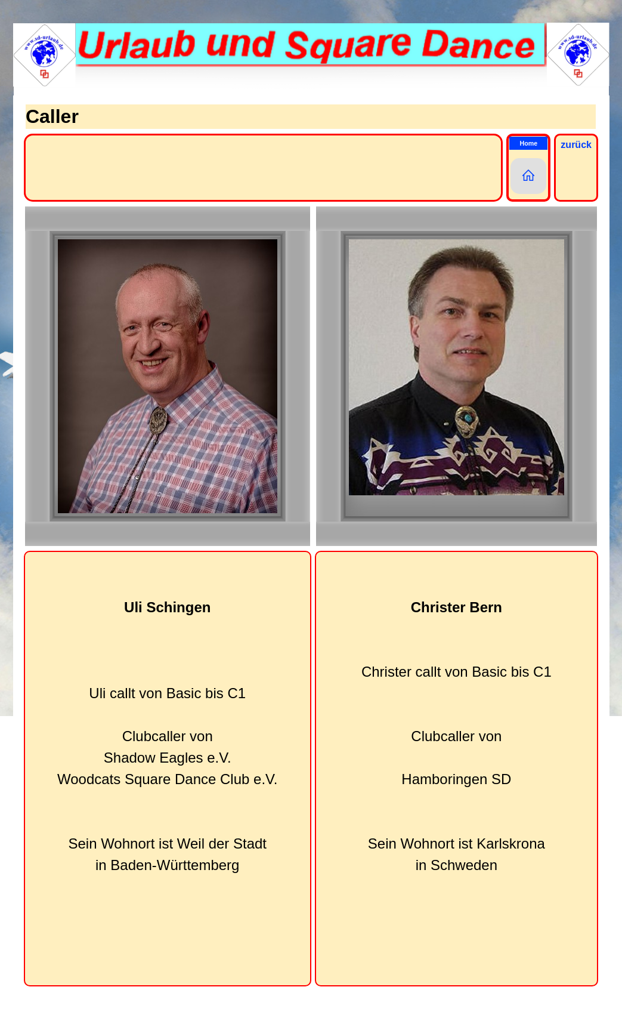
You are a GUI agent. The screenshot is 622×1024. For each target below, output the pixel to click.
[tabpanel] (167, 768)
